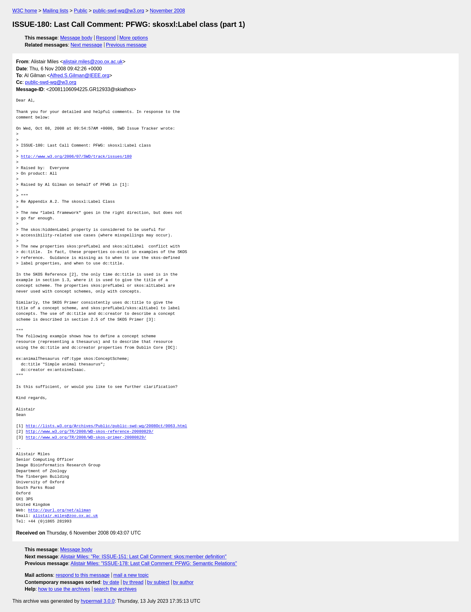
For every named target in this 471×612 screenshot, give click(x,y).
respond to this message (82, 575)
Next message (86, 45)
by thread (133, 582)
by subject (158, 582)
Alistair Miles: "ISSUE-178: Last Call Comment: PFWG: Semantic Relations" (154, 563)
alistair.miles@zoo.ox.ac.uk (93, 61)
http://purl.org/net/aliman (59, 510)
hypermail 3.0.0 (97, 601)
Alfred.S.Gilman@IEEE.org (79, 75)
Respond (106, 37)
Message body (76, 37)
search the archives (115, 589)
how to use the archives (64, 589)
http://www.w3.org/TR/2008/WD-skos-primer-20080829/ (86, 437)
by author (183, 582)
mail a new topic (131, 575)
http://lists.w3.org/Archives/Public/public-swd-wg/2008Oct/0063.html (106, 426)
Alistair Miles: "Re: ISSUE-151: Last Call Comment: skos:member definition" (144, 556)
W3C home (24, 10)
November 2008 (167, 10)
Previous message (126, 45)
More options (134, 37)
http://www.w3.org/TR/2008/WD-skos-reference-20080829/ (89, 432)
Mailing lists (55, 10)
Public (80, 10)
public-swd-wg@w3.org (118, 10)
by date (111, 582)
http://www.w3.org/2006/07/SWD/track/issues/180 (76, 157)
